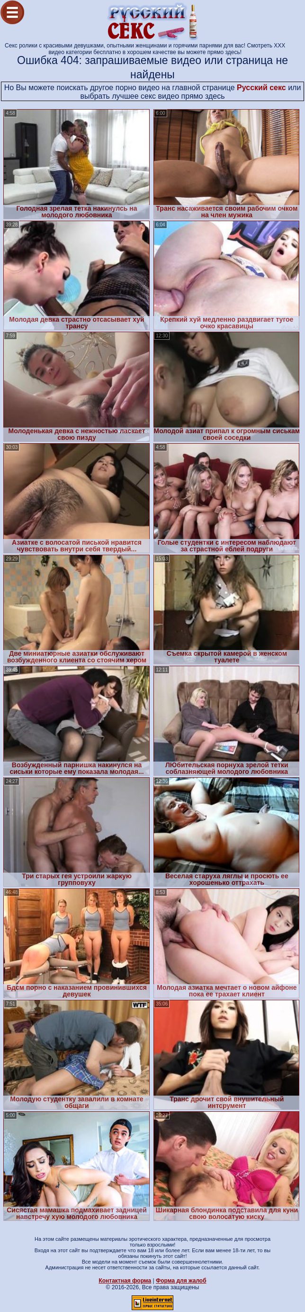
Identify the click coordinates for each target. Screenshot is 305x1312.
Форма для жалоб (181, 1280)
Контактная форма (125, 1280)
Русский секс (261, 88)
